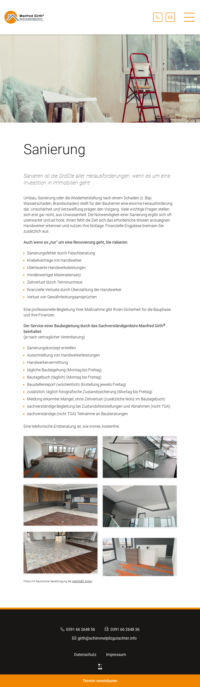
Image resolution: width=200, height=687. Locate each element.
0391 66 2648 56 (78, 629)
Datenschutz (85, 654)
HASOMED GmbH (82, 581)
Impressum (116, 654)
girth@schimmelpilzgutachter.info (104, 638)
